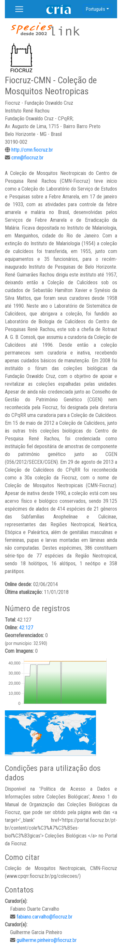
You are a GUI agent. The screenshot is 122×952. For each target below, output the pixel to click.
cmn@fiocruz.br (27, 157)
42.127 (26, 627)
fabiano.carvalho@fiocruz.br (45, 917)
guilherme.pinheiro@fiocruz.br (47, 940)
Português (95, 9)
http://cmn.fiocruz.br (32, 150)
